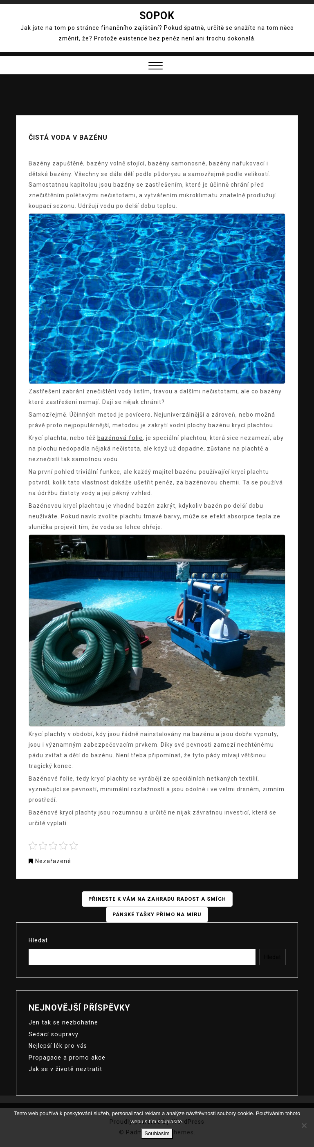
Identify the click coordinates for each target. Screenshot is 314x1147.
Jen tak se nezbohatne (62, 1022)
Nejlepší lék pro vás (57, 1045)
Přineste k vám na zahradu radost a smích (157, 899)
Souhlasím (156, 1133)
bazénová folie (119, 438)
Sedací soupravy (53, 1034)
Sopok (157, 16)
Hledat (38, 940)
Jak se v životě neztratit (64, 1068)
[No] (304, 1125)
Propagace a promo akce (65, 1056)
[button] (155, 67)
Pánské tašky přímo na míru (157, 914)
